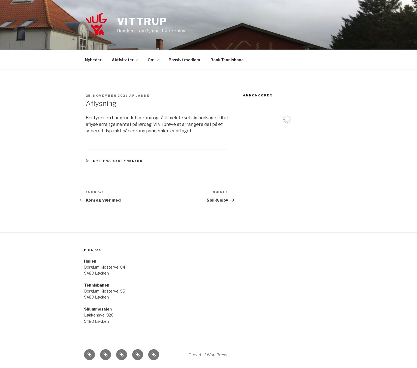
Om (154, 59)
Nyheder (93, 59)
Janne (143, 96)
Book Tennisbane (227, 59)
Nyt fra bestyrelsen (118, 161)
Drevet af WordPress (208, 354)
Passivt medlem (184, 59)
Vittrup (142, 22)
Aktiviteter (125, 59)
